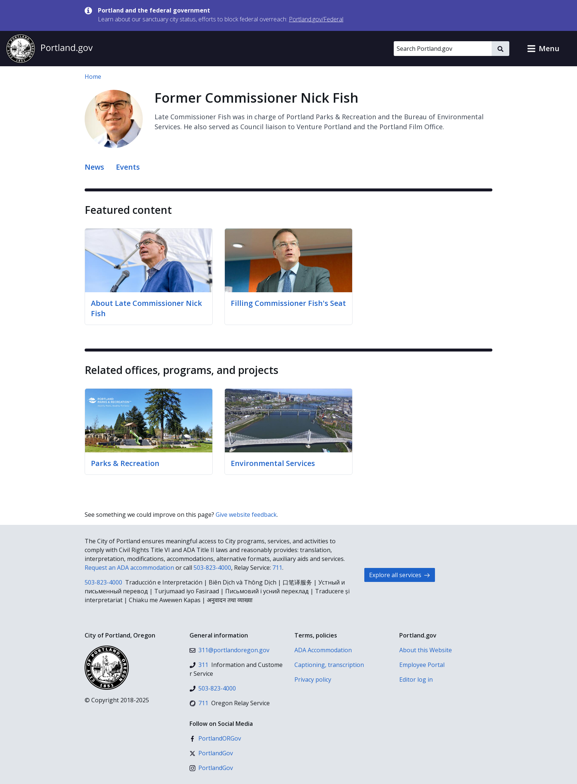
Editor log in (416, 679)
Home (93, 77)
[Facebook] (215, 738)
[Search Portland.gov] (443, 48)
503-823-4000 (212, 568)
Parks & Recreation (125, 463)
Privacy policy (312, 679)
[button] (543, 48)
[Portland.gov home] (49, 48)
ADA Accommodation (323, 650)
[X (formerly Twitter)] (211, 753)
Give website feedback (246, 515)
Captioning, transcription (329, 665)
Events (128, 167)
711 (277, 568)
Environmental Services (273, 463)
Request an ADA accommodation (129, 568)
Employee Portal (422, 665)
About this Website (425, 650)
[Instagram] (211, 767)
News (94, 167)
